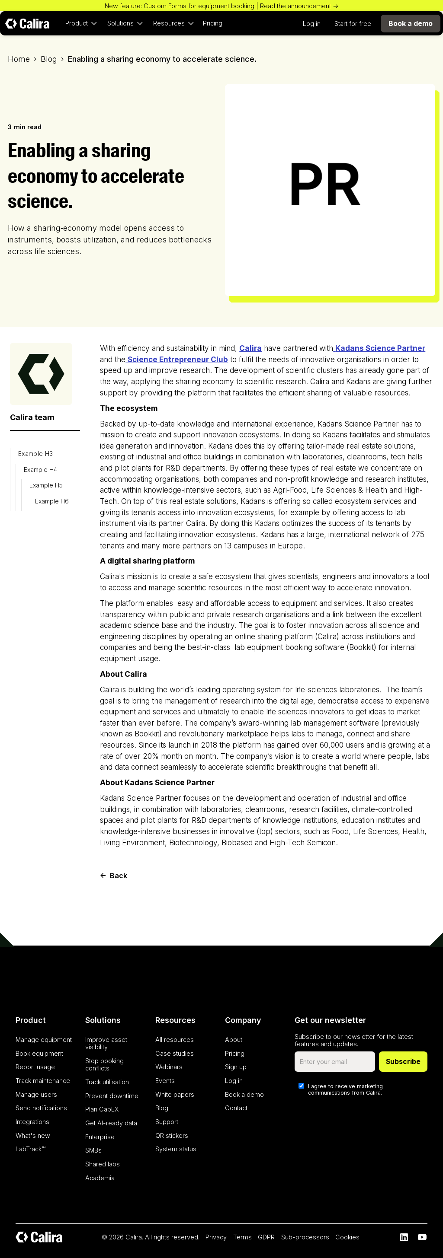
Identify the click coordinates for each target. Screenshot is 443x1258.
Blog (49, 59)
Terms (242, 1237)
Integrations (32, 1121)
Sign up (236, 1066)
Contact (236, 1107)
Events (165, 1080)
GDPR (266, 1237)
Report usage (35, 1066)
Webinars (169, 1066)
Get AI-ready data (111, 1123)
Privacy (216, 1237)
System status (175, 1149)
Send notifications (41, 1107)
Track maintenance (43, 1080)
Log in (312, 23)
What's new (33, 1135)
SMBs (93, 1150)
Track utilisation (107, 1082)
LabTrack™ (30, 1149)
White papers (174, 1094)
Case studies (174, 1053)
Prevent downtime (111, 1095)
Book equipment (39, 1053)
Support (166, 1121)
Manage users (36, 1094)
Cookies (347, 1237)
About (233, 1039)
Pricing (212, 23)
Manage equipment (44, 1039)
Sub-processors (305, 1237)
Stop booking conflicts (104, 1064)
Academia (100, 1178)
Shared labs (102, 1164)
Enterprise (100, 1136)
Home (19, 59)
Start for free (352, 23)
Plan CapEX (102, 1109)
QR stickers (171, 1135)
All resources (174, 1039)
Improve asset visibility (106, 1043)
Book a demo (244, 1094)
